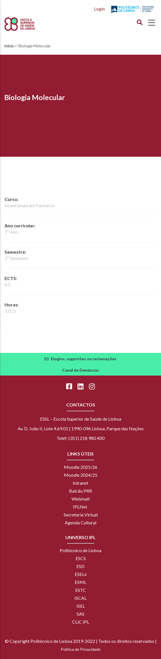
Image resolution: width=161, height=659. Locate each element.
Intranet (80, 483)
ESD (80, 566)
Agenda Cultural (80, 522)
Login (99, 8)
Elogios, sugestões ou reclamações (83, 358)
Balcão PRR (80, 490)
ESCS (81, 558)
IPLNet (80, 506)
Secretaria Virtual (81, 514)
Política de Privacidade (81, 649)
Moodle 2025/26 (80, 467)
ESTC (80, 590)
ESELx (81, 574)
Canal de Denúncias (80, 370)
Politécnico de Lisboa (80, 550)
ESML (80, 582)
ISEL (80, 606)
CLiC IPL (80, 621)
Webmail (80, 498)
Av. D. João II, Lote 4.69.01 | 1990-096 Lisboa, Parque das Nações (81, 428)
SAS (80, 613)
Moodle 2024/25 (80, 475)
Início (9, 45)
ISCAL (80, 598)
